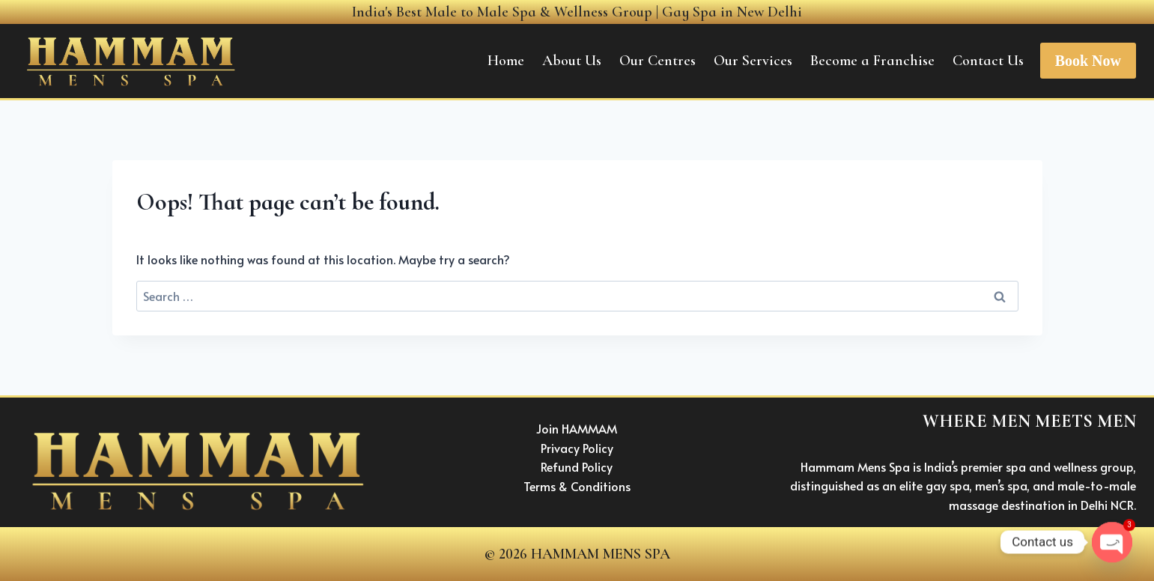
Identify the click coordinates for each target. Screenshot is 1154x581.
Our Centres (657, 61)
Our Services (753, 61)
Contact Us (988, 61)
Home (506, 61)
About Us (571, 61)
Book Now (1088, 60)
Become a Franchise (872, 61)
